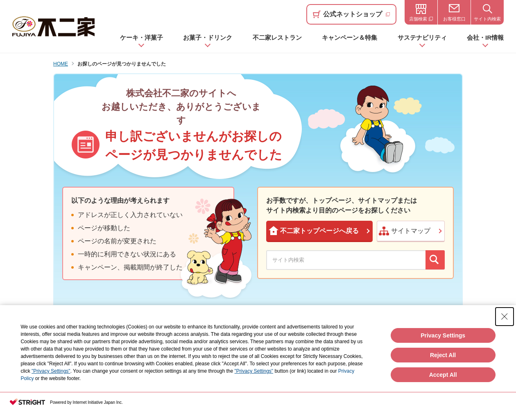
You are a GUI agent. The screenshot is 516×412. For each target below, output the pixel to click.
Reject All (443, 356)
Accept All (443, 376)
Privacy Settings (443, 336)
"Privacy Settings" (51, 373)
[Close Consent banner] (505, 318)
